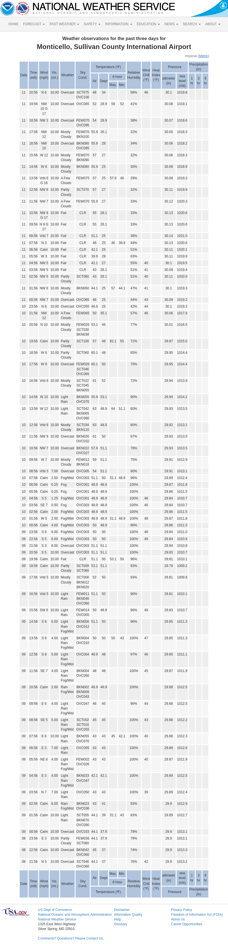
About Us (178, 919)
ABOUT (212, 24)
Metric (203, 56)
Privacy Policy (181, 910)
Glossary (120, 924)
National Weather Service (57, 919)
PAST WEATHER (64, 24)
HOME (13, 24)
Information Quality (128, 915)
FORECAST (34, 24)
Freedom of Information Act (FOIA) (197, 915)
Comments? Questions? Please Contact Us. (71, 938)
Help (117, 919)
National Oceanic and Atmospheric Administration (75, 915)
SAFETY (92, 24)
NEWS (171, 24)
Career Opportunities (186, 924)
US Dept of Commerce (55, 910)
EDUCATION (148, 24)
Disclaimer (122, 910)
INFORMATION (118, 24)
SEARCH (191, 24)
